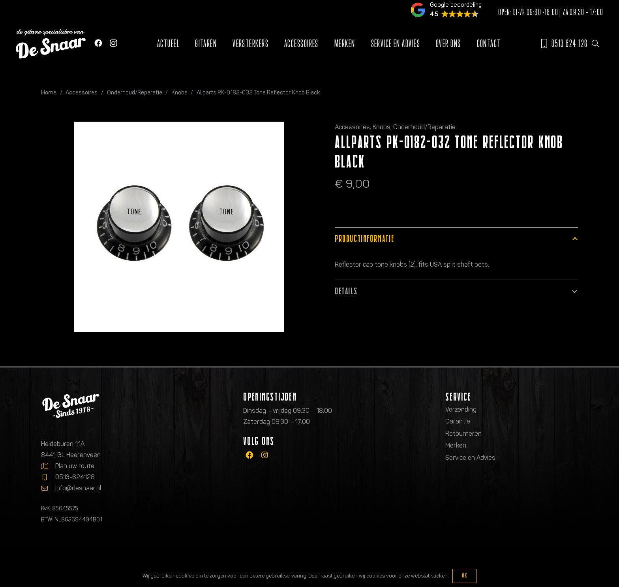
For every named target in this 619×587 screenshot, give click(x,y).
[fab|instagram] (265, 455)
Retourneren (463, 433)
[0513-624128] (48, 477)
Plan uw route (74, 466)
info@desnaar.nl (78, 488)
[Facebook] (98, 43)
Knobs (179, 92)
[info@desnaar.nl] (48, 488)
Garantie (457, 421)
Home (48, 92)
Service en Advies (470, 457)
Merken (455, 445)
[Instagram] (113, 43)
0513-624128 (75, 477)
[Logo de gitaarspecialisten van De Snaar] (51, 43)
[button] (595, 43)
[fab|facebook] (249, 455)
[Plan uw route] (48, 466)
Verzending (460, 409)
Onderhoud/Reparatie (134, 92)
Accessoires (82, 92)
